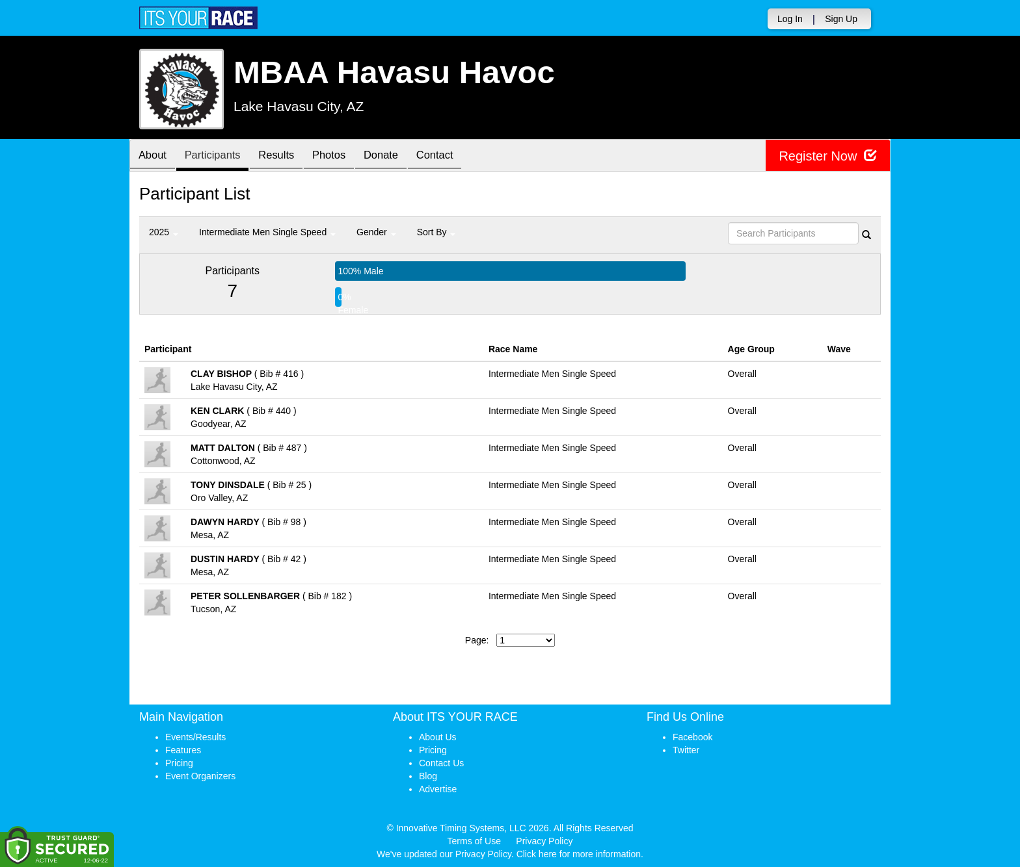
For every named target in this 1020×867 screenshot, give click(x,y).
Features (183, 750)
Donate (396, 156)
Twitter (686, 750)
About (154, 156)
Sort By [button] (436, 232)
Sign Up (841, 19)
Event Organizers (200, 776)
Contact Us (441, 763)
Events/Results (195, 737)
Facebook (692, 737)
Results (285, 156)
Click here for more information (579, 854)
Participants (218, 156)
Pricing (179, 763)
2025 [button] (163, 232)
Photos (341, 156)
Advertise (438, 789)
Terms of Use (474, 841)
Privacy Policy (544, 841)
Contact (454, 156)
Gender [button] (376, 232)
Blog (428, 776)
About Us (438, 737)
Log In (790, 19)
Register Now (828, 155)
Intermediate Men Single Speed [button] (267, 232)
